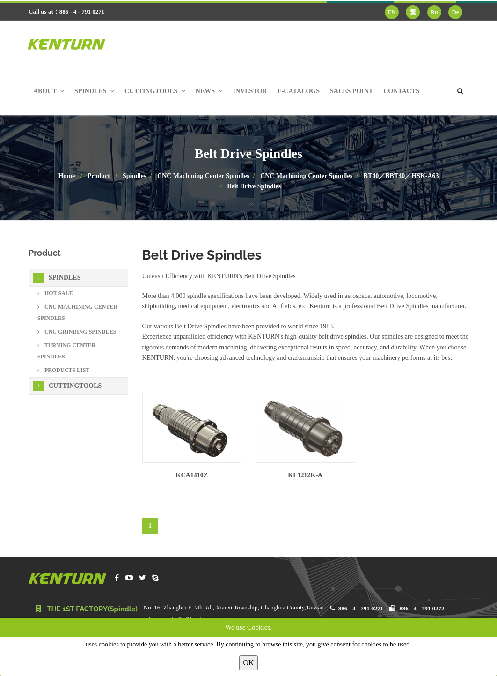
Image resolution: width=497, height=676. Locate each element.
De (455, 11)
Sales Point (351, 91)
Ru (434, 11)
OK (248, 663)
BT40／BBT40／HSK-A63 (401, 175)
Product (99, 175)
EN (391, 11)
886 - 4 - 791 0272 (421, 608)
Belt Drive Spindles (254, 186)
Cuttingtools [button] (154, 91)
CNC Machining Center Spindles (203, 175)
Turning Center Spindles (66, 351)
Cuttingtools (67, 386)
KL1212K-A (305, 475)
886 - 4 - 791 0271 (360, 608)
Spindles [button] (94, 91)
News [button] (209, 91)
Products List (63, 370)
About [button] (48, 91)
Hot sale (55, 293)
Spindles (134, 175)
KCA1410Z (192, 475)
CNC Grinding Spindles (76, 331)
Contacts (401, 91)
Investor (250, 91)
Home (66, 175)
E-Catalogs (298, 91)
